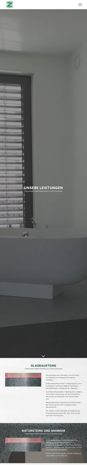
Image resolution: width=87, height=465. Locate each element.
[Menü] (79, 4)
